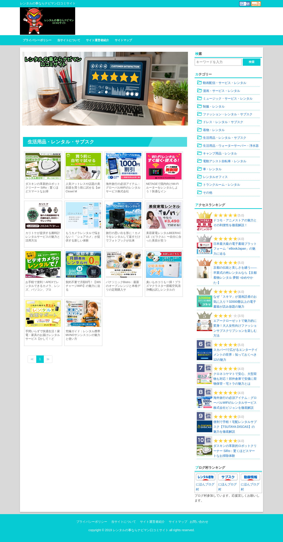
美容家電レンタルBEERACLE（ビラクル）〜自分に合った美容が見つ (163, 236)
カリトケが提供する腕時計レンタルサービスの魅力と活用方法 (42, 236)
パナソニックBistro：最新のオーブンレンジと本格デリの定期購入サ (123, 285)
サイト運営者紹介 (97, 40)
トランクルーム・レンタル (218, 184)
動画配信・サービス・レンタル (221, 83)
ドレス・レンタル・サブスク (220, 122)
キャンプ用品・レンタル (217, 153)
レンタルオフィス (212, 177)
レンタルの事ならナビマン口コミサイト (140, 530)
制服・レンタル (211, 106)
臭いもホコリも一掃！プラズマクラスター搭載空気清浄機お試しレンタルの (163, 285)
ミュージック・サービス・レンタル (224, 98)
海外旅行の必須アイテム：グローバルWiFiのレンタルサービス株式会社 (123, 187)
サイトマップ (123, 40)
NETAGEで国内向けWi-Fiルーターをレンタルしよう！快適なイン (162, 187)
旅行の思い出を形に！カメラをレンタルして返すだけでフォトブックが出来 (123, 236)
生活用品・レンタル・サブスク (221, 137)
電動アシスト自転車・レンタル (221, 161)
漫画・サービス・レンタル (218, 91)
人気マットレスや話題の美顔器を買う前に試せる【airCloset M (83, 187)
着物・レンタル (211, 130)
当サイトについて (68, 40)
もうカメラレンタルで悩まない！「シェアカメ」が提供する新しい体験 (83, 236)
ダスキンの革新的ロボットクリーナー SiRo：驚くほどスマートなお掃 (42, 187)
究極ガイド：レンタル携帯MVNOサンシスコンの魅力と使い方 (83, 335)
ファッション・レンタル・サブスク (224, 114)
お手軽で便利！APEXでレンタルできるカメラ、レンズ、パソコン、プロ (42, 285)
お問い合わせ (199, 521)
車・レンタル (209, 169)
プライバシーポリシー (37, 40)
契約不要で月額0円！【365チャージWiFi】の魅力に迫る (83, 285)
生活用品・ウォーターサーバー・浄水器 (228, 145)
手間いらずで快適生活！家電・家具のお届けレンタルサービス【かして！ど (42, 335)
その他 (204, 192)
